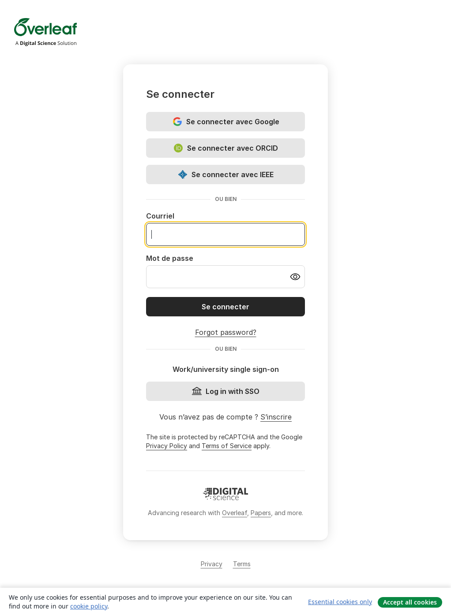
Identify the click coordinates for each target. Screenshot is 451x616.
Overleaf (234, 512)
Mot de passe (169, 258)
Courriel (160, 216)
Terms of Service (227, 445)
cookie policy (88, 606)
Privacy (211, 564)
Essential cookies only (340, 601)
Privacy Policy (166, 445)
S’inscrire (276, 416)
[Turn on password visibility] (295, 276)
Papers (261, 512)
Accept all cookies (410, 602)
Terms (242, 564)
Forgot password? (225, 332)
